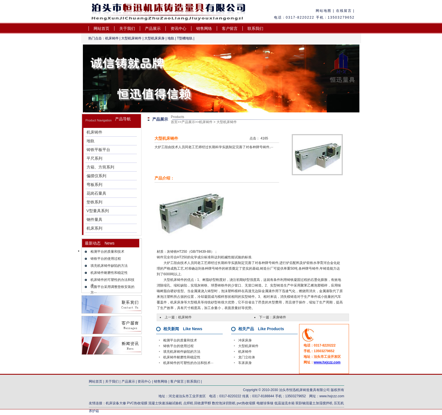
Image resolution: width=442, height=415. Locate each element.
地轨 (170, 38)
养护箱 (94, 411)
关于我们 (127, 28)
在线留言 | (344, 11)
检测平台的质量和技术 (107, 252)
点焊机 (188, 403)
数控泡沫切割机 (224, 403)
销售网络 (204, 28)
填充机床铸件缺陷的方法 (109, 266)
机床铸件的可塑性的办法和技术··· (188, 363)
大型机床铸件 (131, 38)
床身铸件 (279, 317)
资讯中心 (178, 28)
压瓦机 (339, 403)
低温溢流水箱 (284, 403)
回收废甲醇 (202, 403)
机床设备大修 (116, 403)
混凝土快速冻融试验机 (165, 403)
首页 (174, 122)
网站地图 (324, 11)
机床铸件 (112, 38)
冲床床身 (245, 340)
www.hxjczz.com (327, 362)
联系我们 (255, 28)
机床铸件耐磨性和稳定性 (109, 273)
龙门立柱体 (246, 357)
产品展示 (153, 28)
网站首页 (101, 28)
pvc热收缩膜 (246, 403)
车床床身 (245, 363)
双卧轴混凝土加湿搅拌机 (314, 403)
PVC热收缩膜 (137, 403)
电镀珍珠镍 (265, 403)
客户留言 (230, 28)
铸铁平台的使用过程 (105, 259)
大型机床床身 (154, 38)
